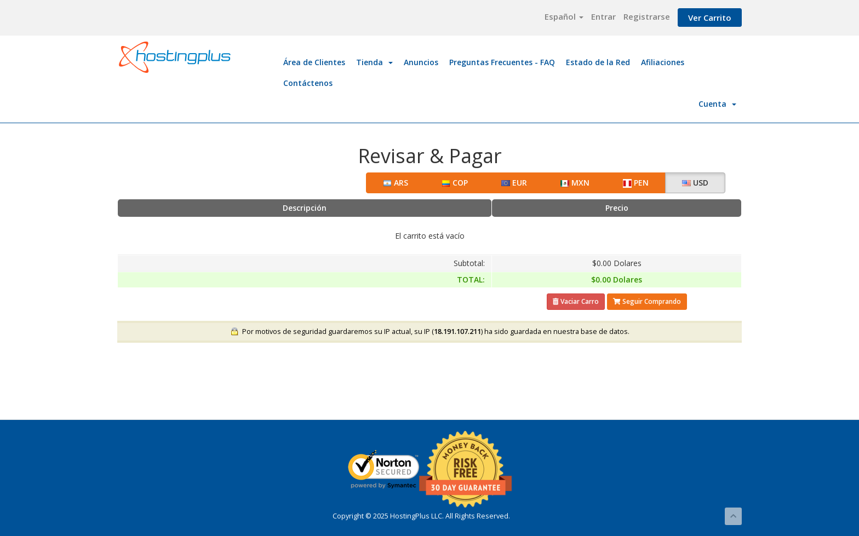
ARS (395, 182)
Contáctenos (308, 83)
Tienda (374, 62)
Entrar (603, 16)
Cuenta (717, 104)
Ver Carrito (709, 17)
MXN (574, 182)
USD (695, 182)
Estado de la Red (598, 62)
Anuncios (421, 62)
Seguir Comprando (647, 301)
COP (455, 182)
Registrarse (646, 16)
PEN (636, 182)
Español (564, 16)
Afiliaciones (662, 62)
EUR (514, 182)
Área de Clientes (314, 62)
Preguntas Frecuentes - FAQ (502, 62)
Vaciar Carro (576, 301)
